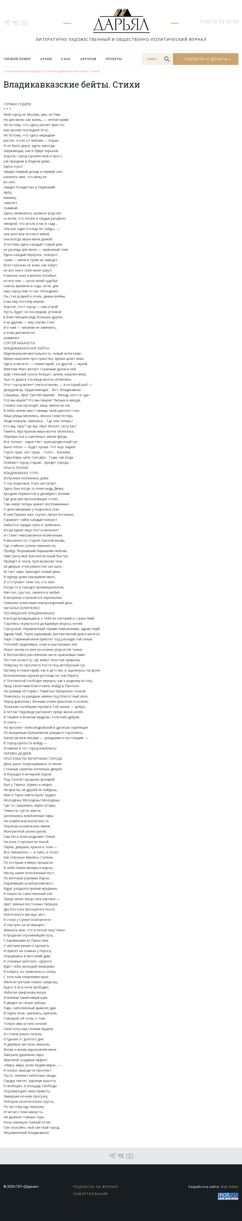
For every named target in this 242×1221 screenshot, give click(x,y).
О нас (66, 59)
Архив (46, 59)
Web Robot (229, 1186)
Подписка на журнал (95, 1186)
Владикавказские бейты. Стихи (75, 71)
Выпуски (23, 71)
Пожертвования (90, 1193)
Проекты (113, 59)
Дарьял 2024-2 (41, 71)
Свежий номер (17, 59)
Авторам (88, 59)
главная (9, 71)
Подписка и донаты (205, 59)
